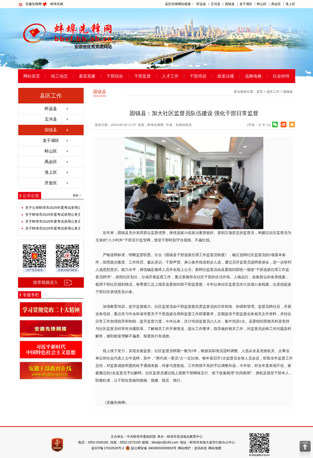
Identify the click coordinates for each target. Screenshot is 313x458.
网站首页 (31, 76)
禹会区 (276, 4)
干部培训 (198, 76)
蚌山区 (262, 4)
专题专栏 (31, 295)
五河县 (215, 4)
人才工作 (170, 76)
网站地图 (214, 448)
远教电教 (253, 76)
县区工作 (273, 91)
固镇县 (230, 4)
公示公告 (31, 195)
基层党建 (87, 76)
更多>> (77, 195)
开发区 (51, 183)
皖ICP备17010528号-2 (108, 448)
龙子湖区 (245, 4)
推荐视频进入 (45, 282)
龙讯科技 (200, 448)
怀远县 (201, 4)
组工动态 (59, 76)
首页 (259, 91)
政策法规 (225, 76)
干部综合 (114, 76)
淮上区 (290, 4)
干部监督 (142, 76)
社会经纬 (281, 76)
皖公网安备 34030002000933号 (150, 448)
